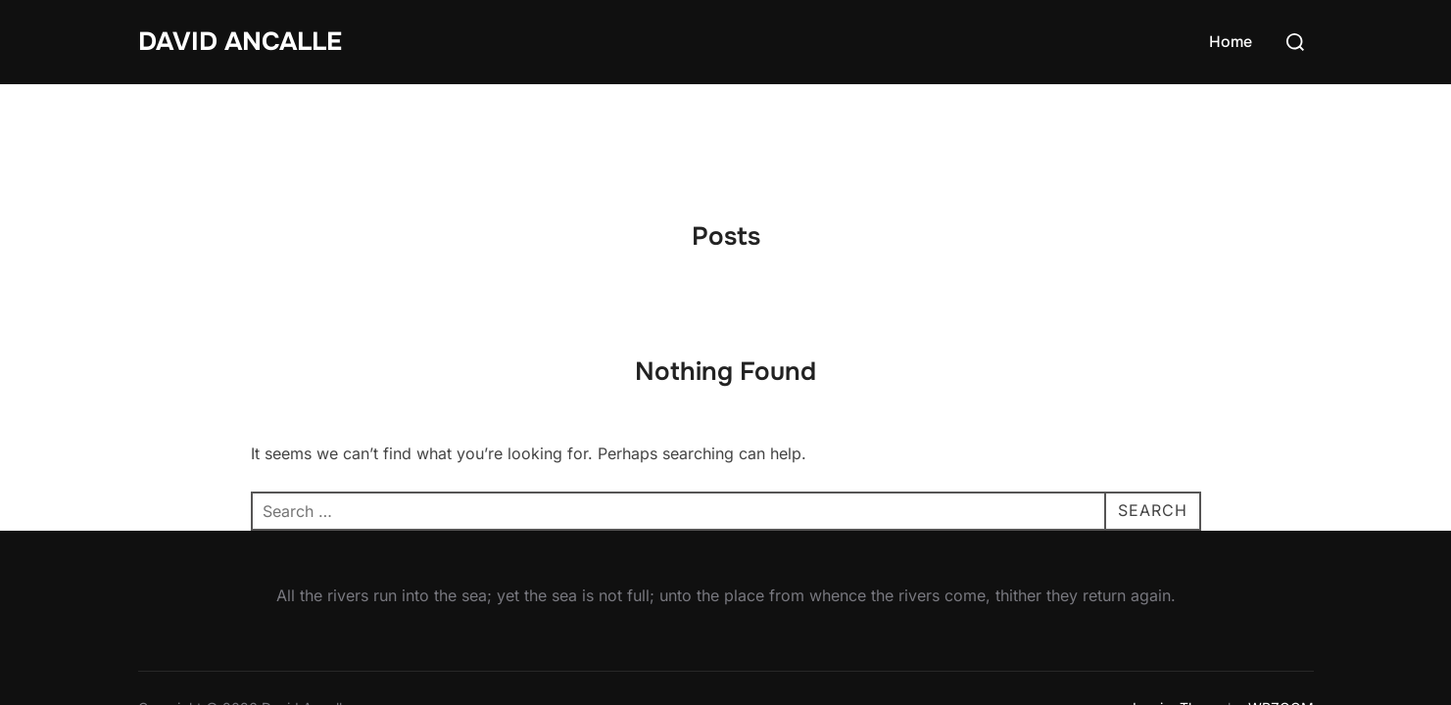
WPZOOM (1281, 623)
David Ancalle (240, 41)
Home (1230, 41)
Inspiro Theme (1178, 623)
